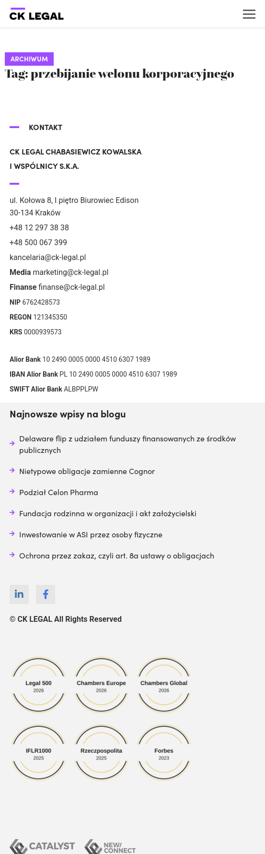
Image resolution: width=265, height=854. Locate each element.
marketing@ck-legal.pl (70, 272)
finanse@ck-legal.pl (71, 287)
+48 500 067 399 (38, 242)
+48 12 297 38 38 (39, 227)
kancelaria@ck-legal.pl (48, 257)
